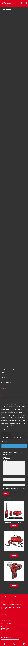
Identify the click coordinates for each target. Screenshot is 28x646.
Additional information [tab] (6, 392)
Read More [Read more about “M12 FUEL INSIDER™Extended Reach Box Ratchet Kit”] (14, 525)
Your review (5, 460)
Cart (22, 643)
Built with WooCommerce (13, 639)
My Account (4, 644)
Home (4, 9)
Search (14, 644)
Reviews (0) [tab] (3, 395)
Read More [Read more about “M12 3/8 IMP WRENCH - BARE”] (14, 585)
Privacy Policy (4, 639)
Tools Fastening (8, 9)
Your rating (5, 457)
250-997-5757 (7, 626)
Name (4, 477)
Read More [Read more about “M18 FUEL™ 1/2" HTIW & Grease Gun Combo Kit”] (14, 555)
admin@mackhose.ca (9, 629)
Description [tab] (3, 388)
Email (4, 482)
